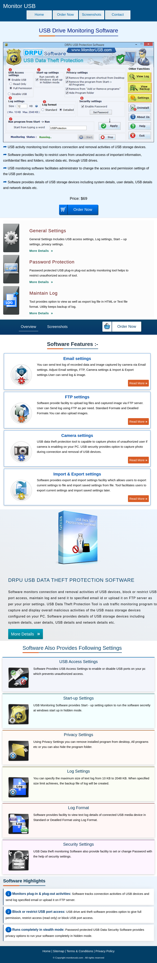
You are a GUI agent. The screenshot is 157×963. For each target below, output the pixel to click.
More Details (41, 250)
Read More (138, 383)
